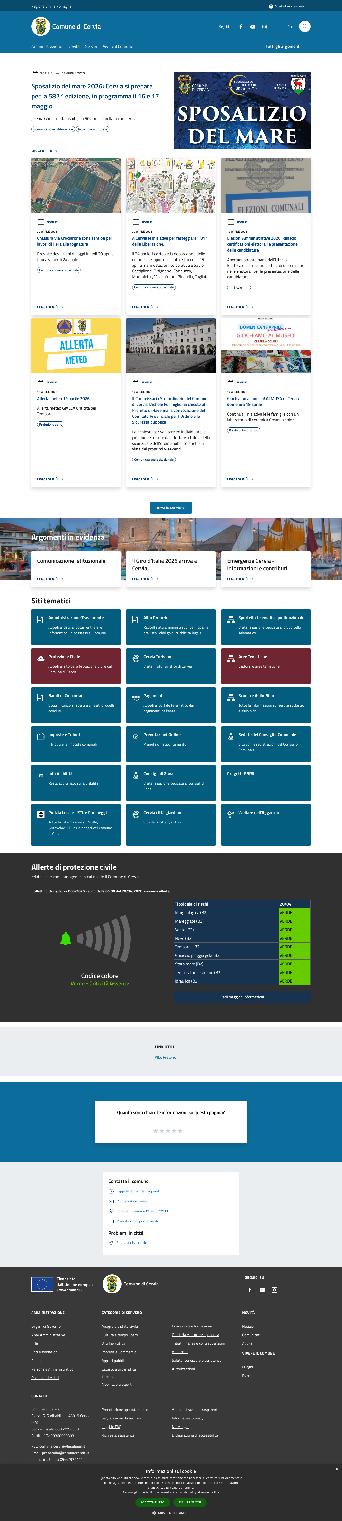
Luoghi (247, 1367)
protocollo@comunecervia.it (65, 1453)
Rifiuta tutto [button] (190, 1502)
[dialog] (171, 1492)
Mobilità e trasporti (117, 1384)
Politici (36, 1360)
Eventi (247, 1375)
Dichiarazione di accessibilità (195, 1435)
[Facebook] (239, 26)
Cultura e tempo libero (120, 1335)
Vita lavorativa (113, 1343)
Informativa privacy (187, 1418)
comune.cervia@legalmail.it (62, 1446)
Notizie (46, 73)
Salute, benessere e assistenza (196, 1360)
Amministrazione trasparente (195, 1409)
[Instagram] (262, 26)
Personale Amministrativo (52, 1369)
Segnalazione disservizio (121, 1418)
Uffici (35, 1343)
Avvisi (247, 1343)
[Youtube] (251, 26)
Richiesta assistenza (118, 1435)
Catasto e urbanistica (119, 1369)
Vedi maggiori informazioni (242, 997)
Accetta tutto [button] (153, 1502)
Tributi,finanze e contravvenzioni (198, 1343)
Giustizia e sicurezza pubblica (195, 1334)
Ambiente (180, 1352)
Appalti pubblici (114, 1360)
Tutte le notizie (171, 508)
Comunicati (251, 1335)
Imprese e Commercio (119, 1352)
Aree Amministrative (48, 1335)
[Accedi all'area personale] (287, 6)
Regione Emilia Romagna (51, 6)
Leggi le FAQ (112, 1426)
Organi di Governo (46, 1326)
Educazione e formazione (192, 1326)
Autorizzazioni (183, 1369)
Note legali (180, 1426)
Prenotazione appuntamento (125, 1409)
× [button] (336, 1469)
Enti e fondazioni (44, 1352)
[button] (171, 1513)
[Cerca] (305, 26)
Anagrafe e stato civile (120, 1326)
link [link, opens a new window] (216, 1492)
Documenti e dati (45, 1378)
